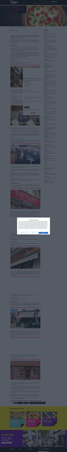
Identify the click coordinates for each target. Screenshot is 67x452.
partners (23, 221)
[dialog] (33, 226)
